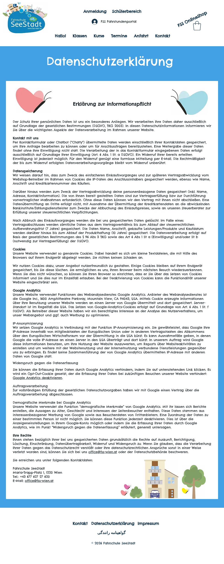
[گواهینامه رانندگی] (111, 532)
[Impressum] (148, 523)
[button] (197, 25)
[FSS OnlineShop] (192, 19)
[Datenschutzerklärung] (112, 523)
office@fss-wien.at (102, 452)
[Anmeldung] (95, 11)
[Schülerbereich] (127, 11)
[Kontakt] (80, 523)
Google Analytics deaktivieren (37, 378)
